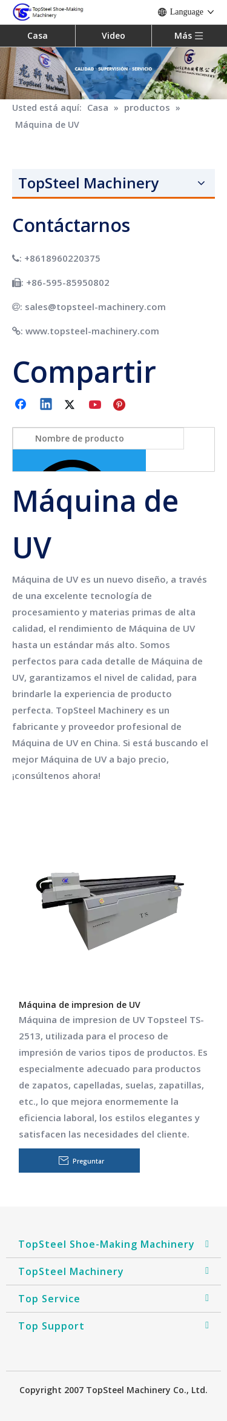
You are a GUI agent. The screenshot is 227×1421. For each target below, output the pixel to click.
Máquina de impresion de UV (79, 1004)
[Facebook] (21, 405)
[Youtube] (96, 405)
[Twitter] (71, 405)
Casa (37, 35)
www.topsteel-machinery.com (92, 331)
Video (113, 35)
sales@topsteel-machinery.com (95, 306)
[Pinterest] (121, 405)
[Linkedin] (46, 405)
